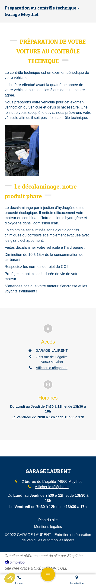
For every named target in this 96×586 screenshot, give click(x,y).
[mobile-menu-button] (48, 574)
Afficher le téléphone (51, 368)
